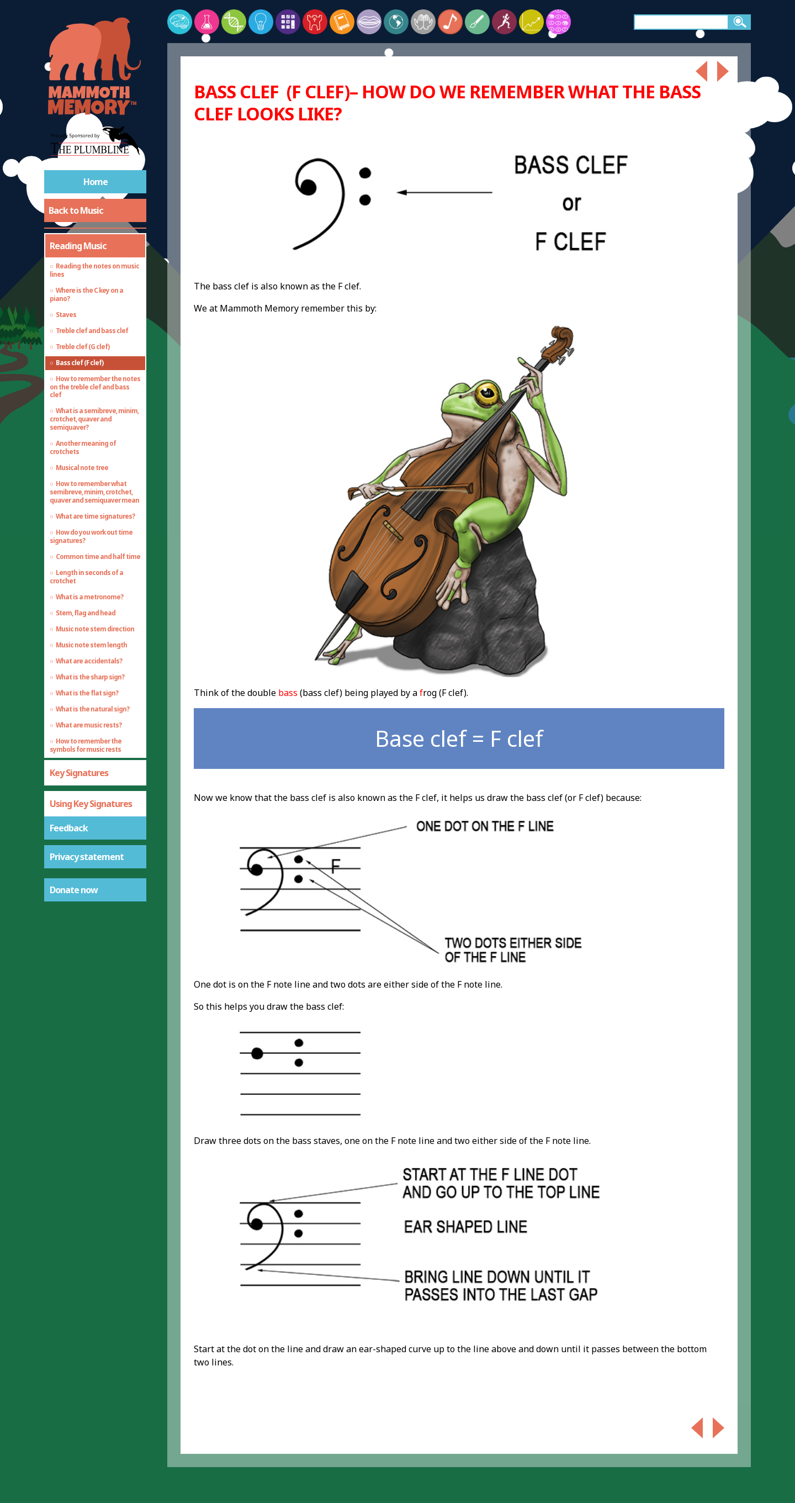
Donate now (74, 890)
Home (95, 182)
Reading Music (78, 246)
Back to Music (76, 210)
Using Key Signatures (91, 804)
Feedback (69, 828)
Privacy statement (87, 857)
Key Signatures (79, 773)
